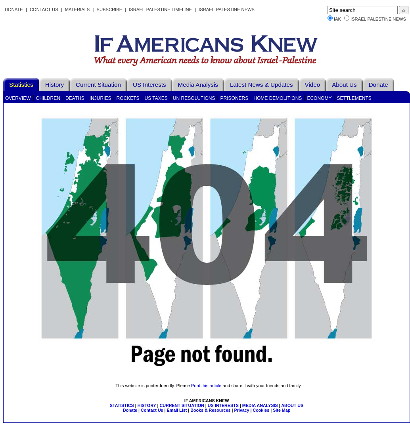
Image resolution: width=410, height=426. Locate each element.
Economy (319, 98)
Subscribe (109, 9)
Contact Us (44, 9)
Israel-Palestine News (227, 9)
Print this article (206, 385)
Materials (77, 9)
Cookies (261, 410)
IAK (337, 19)
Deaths (74, 98)
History (54, 84)
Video (312, 84)
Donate (14, 9)
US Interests (149, 84)
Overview (18, 98)
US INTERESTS (223, 405)
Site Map (281, 410)
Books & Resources (210, 410)
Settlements (354, 98)
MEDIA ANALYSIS (260, 405)
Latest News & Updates (261, 84)
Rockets (127, 98)
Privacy (241, 410)
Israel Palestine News (378, 19)
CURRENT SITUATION (181, 405)
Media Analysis (198, 84)
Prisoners (234, 98)
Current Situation (98, 84)
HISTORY (147, 405)
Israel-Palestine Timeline (161, 9)
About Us (344, 84)
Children (48, 98)
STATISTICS (122, 405)
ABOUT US (292, 405)
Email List (177, 410)
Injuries (100, 98)
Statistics (21, 84)
